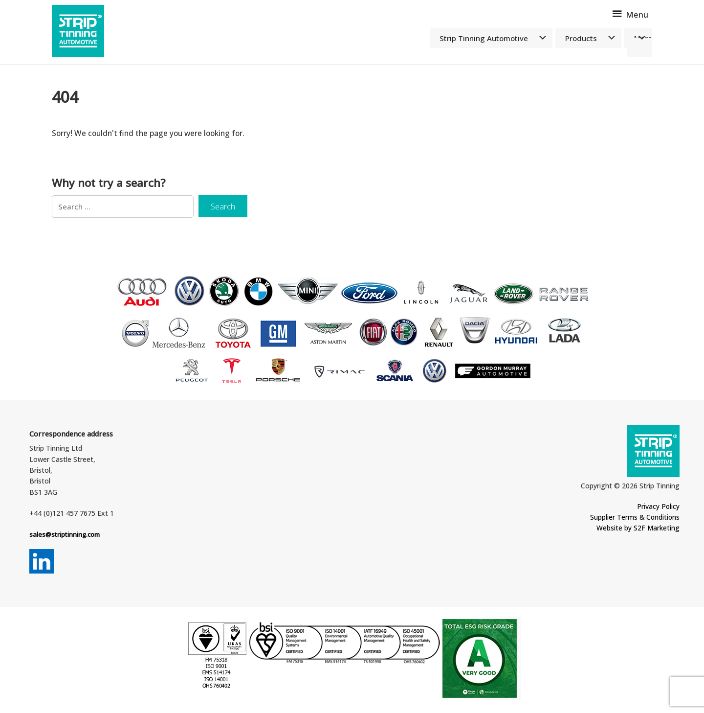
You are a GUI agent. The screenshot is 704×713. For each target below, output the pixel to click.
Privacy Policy (657, 508)
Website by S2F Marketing (636, 529)
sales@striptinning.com (66, 536)
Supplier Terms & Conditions (631, 519)
